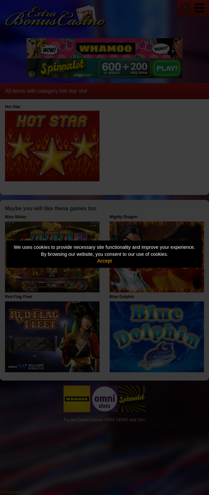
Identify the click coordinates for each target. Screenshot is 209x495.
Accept (104, 260)
